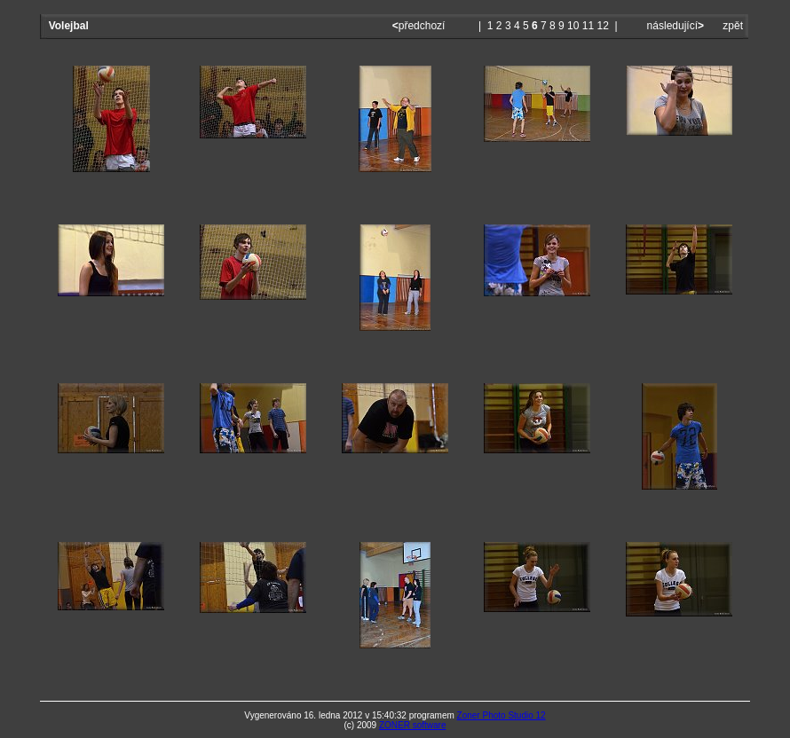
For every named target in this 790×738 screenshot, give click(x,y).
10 (573, 26)
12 (603, 26)
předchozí (420, 26)
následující (674, 26)
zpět (733, 26)
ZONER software (412, 725)
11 (588, 26)
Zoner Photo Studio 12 (501, 715)
